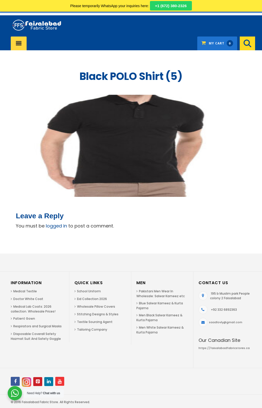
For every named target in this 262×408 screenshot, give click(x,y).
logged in (56, 226)
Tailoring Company (92, 329)
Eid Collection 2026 (92, 299)
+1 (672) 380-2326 (171, 6)
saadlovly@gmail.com (225, 322)
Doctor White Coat (28, 299)
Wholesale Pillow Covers (96, 306)
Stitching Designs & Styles (97, 314)
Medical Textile (25, 291)
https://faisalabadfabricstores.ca (224, 348)
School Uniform (89, 291)
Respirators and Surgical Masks (37, 326)
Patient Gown (24, 318)
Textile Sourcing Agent (95, 322)
